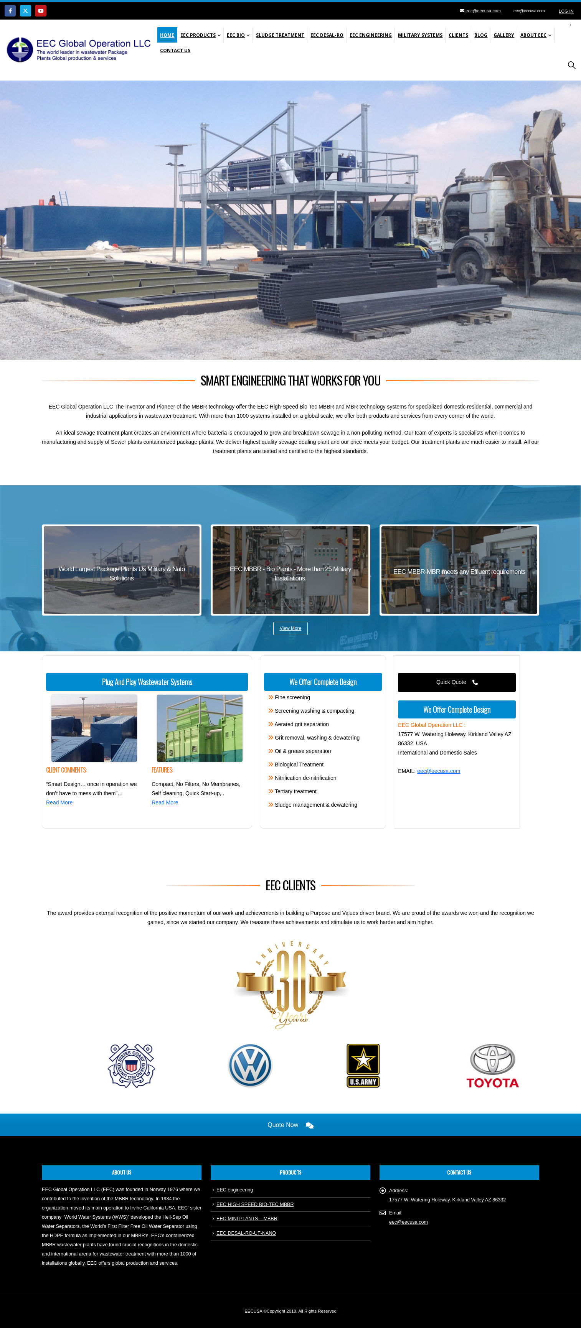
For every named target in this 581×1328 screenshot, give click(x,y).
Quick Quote (457, 682)
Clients (458, 35)
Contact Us (175, 50)
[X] (25, 10)
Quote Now (290, 1125)
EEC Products (198, 35)
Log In (566, 11)
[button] (571, 65)
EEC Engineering (371, 35)
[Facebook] (10, 10)
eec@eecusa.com (482, 10)
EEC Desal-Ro (326, 35)
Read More (59, 802)
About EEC (533, 35)
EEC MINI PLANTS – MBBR (246, 1218)
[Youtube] (40, 10)
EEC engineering (234, 1190)
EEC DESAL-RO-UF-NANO (246, 1233)
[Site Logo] (81, 50)
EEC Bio (236, 35)
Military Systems (420, 35)
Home (167, 35)
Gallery (504, 35)
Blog (480, 35)
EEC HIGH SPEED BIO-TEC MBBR (255, 1204)
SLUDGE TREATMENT (280, 35)
